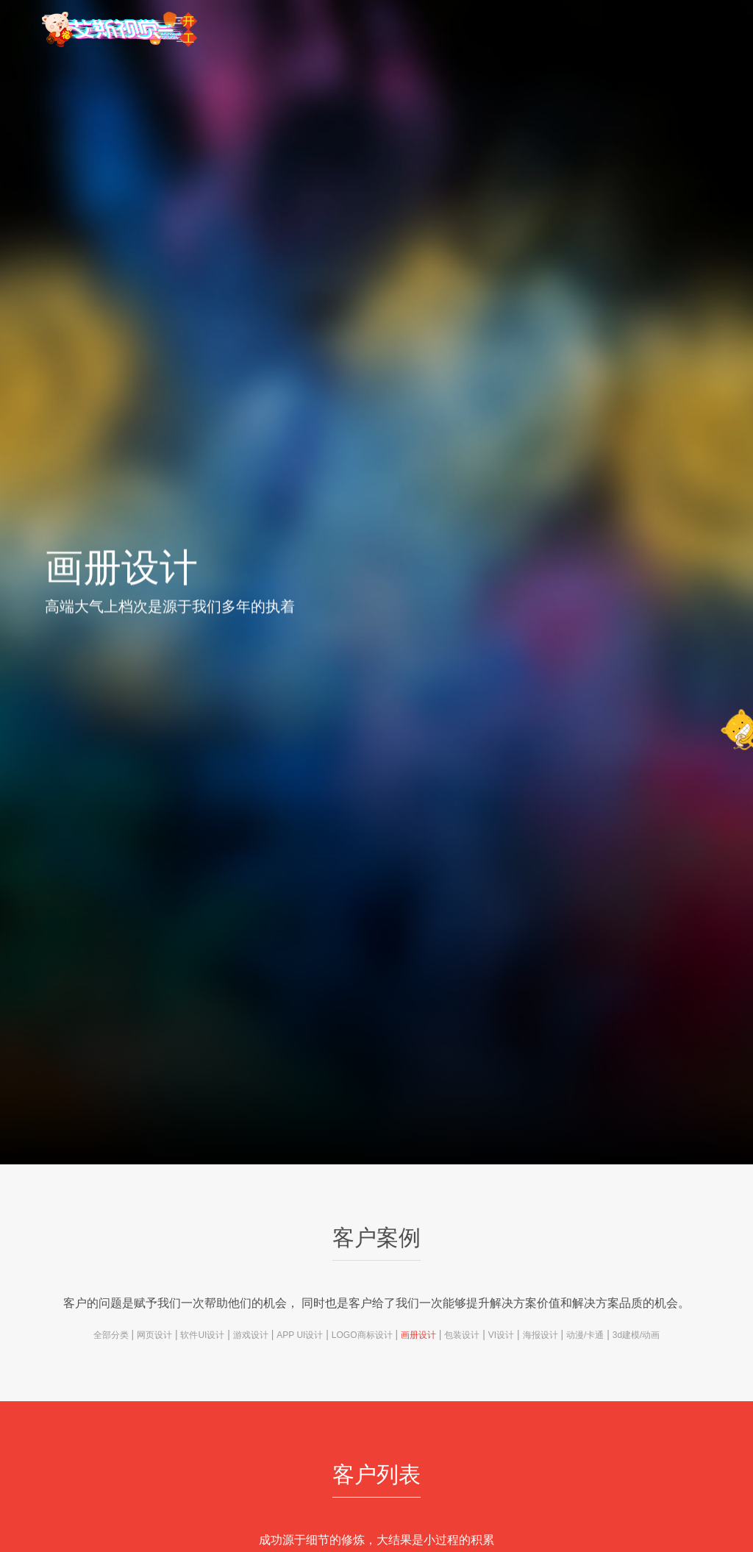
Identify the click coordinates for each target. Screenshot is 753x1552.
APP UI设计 (299, 1335)
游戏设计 (250, 1335)
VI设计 (501, 1335)
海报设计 (540, 1335)
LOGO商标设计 (362, 1335)
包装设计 (461, 1335)
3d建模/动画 (636, 1335)
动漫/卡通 (585, 1335)
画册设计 (418, 1335)
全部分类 (111, 1335)
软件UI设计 (202, 1335)
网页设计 (154, 1335)
